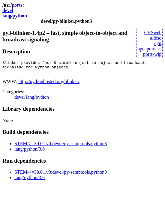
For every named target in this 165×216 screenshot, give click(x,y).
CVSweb (153, 32)
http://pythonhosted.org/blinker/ (49, 84)
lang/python (14, 15)
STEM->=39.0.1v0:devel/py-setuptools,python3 (60, 146)
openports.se (149, 48)
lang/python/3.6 (29, 151)
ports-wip (152, 54)
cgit (157, 43)
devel (7, 10)
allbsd (155, 37)
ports (17, 5)
